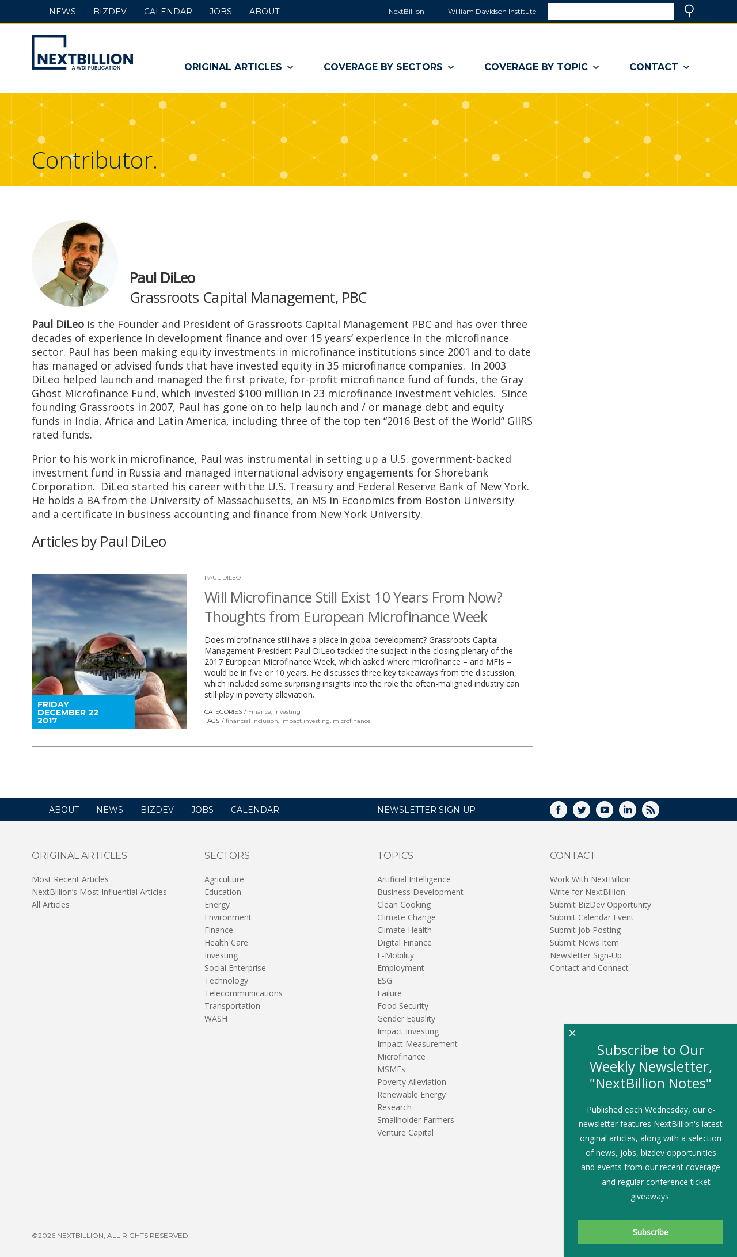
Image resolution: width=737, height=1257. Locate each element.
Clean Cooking (404, 904)
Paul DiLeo (222, 577)
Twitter (589, 813)
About (264, 11)
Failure (389, 993)
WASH (215, 1018)
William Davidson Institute (492, 11)
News (62, 11)
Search (689, 11)
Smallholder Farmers (415, 1119)
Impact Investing (408, 1031)
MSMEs (391, 1069)
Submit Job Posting (585, 929)
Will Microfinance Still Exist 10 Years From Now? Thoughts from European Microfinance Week (353, 606)
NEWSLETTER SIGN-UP (426, 810)
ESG (384, 980)
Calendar (168, 11)
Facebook (566, 813)
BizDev (110, 11)
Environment (228, 917)
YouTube (612, 813)
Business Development (420, 891)
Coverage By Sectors (389, 67)
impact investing (305, 721)
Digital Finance (404, 942)
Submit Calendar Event (592, 917)
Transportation (232, 1005)
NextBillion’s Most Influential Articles (99, 891)
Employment (400, 967)
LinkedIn (635, 813)
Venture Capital (405, 1132)
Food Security (402, 1005)
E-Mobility (395, 955)
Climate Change (406, 917)
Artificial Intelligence (414, 879)
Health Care (226, 942)
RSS (658, 813)
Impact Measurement (417, 1043)
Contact (660, 67)
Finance (259, 711)
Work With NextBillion (590, 879)
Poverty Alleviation (411, 1081)
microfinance (352, 721)
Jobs (221, 11)
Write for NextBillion (587, 891)
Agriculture (224, 879)
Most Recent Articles (70, 879)
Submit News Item (584, 942)
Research (394, 1107)
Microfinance (401, 1056)
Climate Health (404, 929)
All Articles (51, 904)
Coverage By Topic (542, 67)
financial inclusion (252, 721)
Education (222, 891)
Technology (226, 980)
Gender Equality (406, 1018)
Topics (395, 855)
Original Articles (239, 67)
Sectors (227, 855)
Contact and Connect (589, 967)
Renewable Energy (411, 1094)
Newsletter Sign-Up (586, 955)
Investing (287, 711)
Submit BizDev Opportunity (600, 904)
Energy (217, 904)
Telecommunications (243, 993)
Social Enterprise (235, 967)
